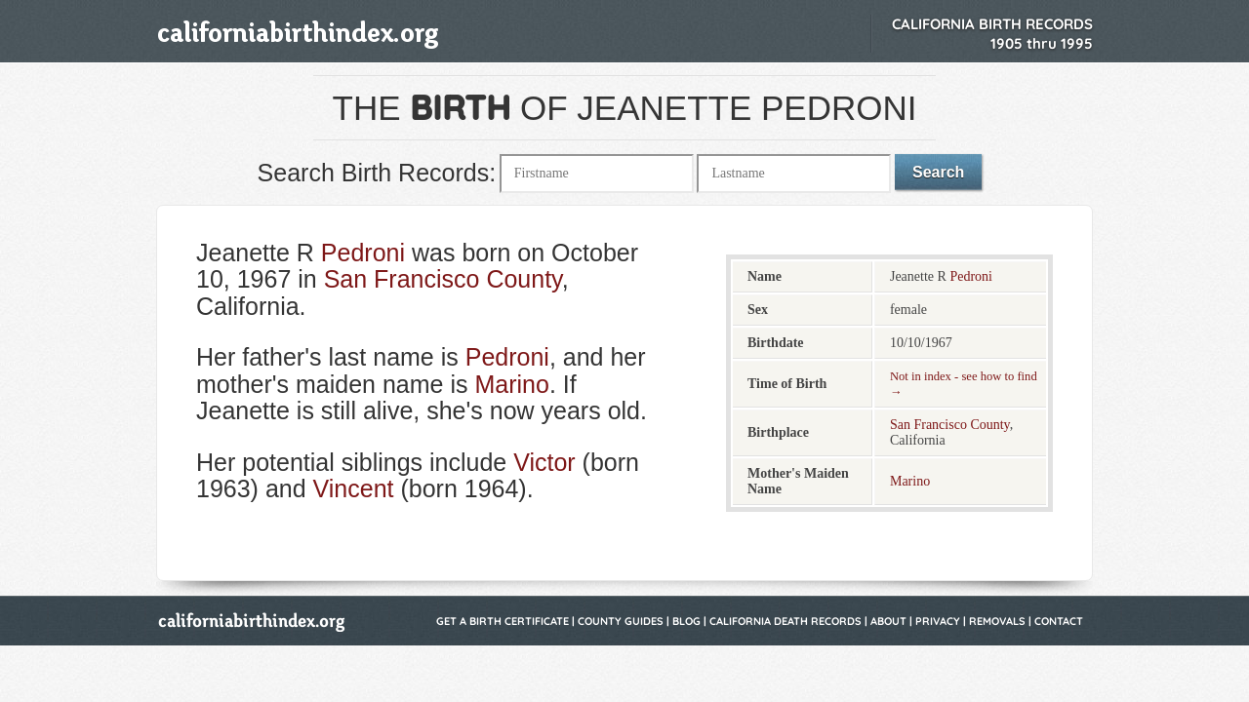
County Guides (621, 621)
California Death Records (785, 621)
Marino (511, 384)
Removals (997, 621)
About (888, 621)
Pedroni (363, 252)
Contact (1058, 621)
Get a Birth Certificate (502, 621)
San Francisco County (443, 278)
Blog (686, 621)
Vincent (353, 488)
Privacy (937, 621)
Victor (544, 462)
